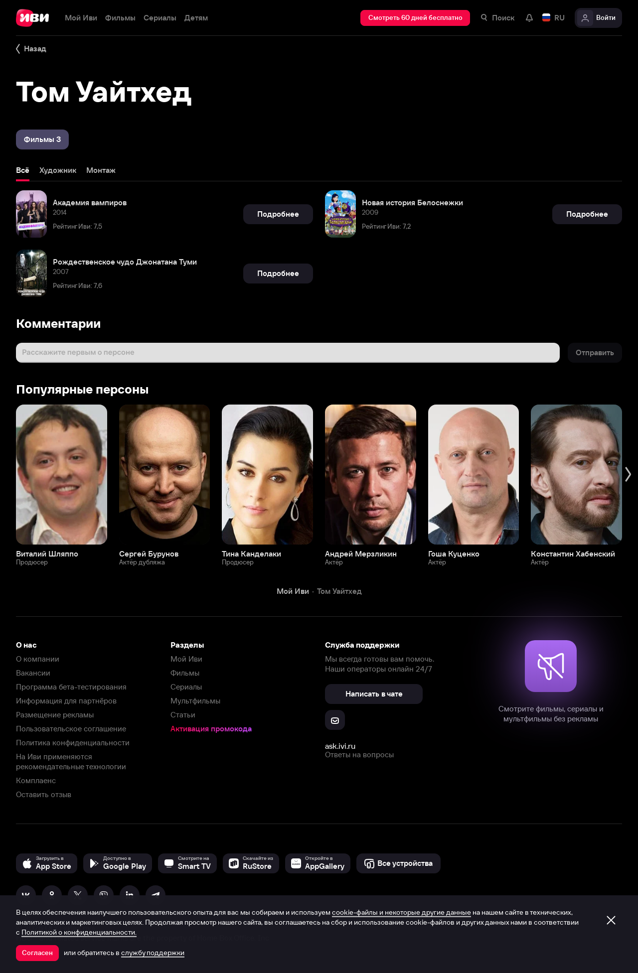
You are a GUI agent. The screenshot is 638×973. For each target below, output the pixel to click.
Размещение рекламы (55, 714)
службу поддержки (152, 953)
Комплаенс (36, 780)
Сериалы (186, 687)
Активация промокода (211, 728)
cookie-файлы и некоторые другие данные (401, 912)
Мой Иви (186, 659)
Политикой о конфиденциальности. (79, 932)
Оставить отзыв (43, 794)
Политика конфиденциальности (73, 742)
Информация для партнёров (66, 700)
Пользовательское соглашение (71, 728)
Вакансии (33, 673)
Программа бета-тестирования (71, 687)
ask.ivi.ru (340, 745)
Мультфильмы (195, 700)
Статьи (182, 714)
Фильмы (184, 673)
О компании (37, 659)
